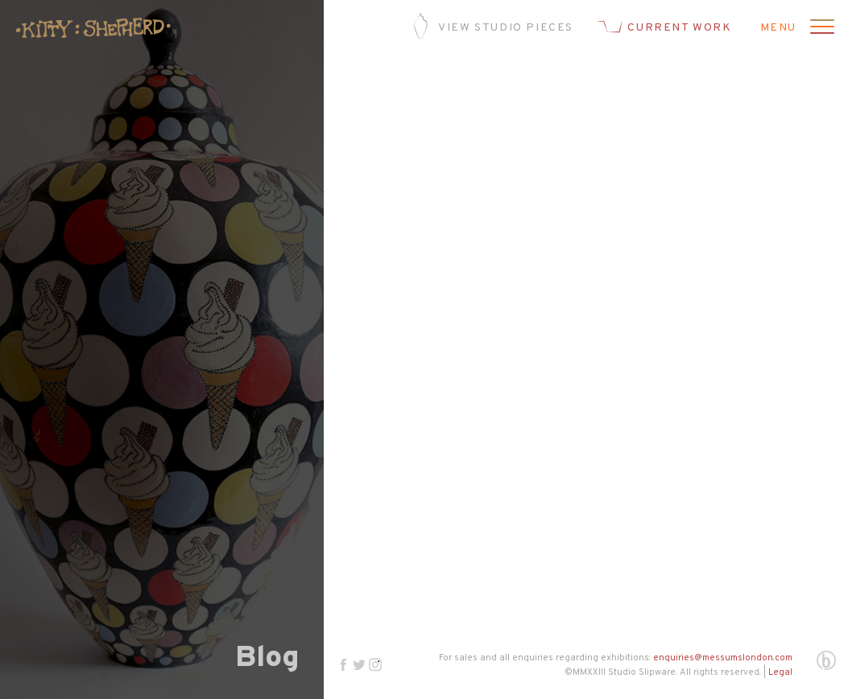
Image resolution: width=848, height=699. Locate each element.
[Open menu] (820, 28)
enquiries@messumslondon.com (722, 658)
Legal (780, 672)
